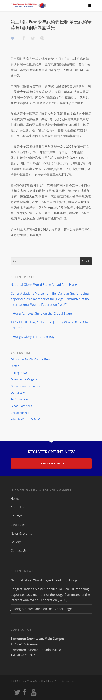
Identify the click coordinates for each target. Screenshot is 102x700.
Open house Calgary (24, 379)
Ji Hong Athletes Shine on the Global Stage (41, 313)
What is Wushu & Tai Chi (26, 419)
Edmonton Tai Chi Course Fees (30, 359)
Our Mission (18, 392)
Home (15, 499)
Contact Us (19, 550)
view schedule (51, 463)
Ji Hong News (19, 373)
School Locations (21, 406)
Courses (17, 516)
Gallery (16, 542)
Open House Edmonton (26, 386)
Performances (20, 399)
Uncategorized (20, 412)
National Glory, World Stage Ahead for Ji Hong (44, 284)
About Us (17, 507)
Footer (15, 366)
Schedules (18, 525)
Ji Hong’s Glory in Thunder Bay (32, 337)
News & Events (21, 533)
